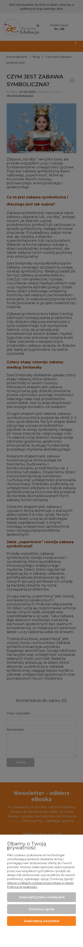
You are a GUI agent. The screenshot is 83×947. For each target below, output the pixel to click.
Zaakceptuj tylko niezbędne (42, 897)
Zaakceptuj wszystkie (41, 921)
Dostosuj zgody (41, 909)
